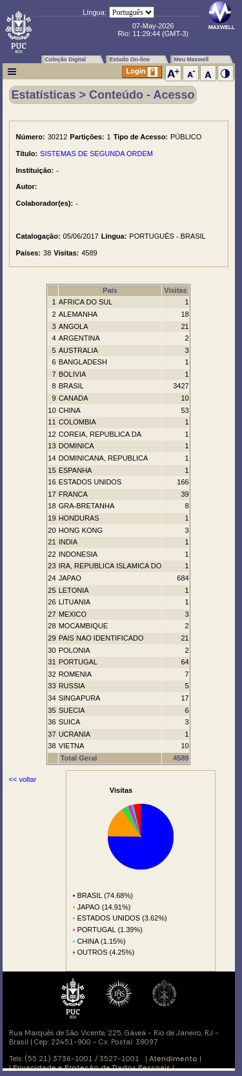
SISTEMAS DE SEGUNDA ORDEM (96, 153)
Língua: (94, 12)
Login (141, 72)
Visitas (175, 290)
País (110, 290)
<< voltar (23, 779)
